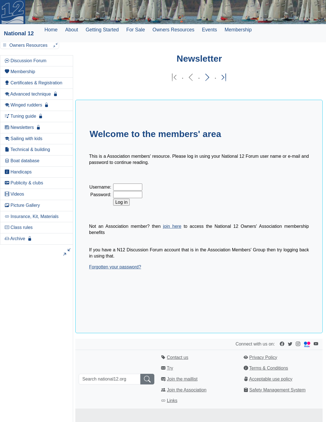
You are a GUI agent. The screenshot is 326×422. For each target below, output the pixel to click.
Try (170, 368)
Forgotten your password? (115, 267)
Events (209, 30)
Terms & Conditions (268, 368)
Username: (100, 187)
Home (51, 30)
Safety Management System (277, 390)
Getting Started (102, 30)
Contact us (177, 357)
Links (172, 400)
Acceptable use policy (270, 379)
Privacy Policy (263, 357)
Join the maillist (182, 379)
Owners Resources (173, 30)
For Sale (135, 30)
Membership (238, 30)
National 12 (19, 33)
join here (172, 226)
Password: (100, 194)
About (71, 30)
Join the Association (186, 390)
